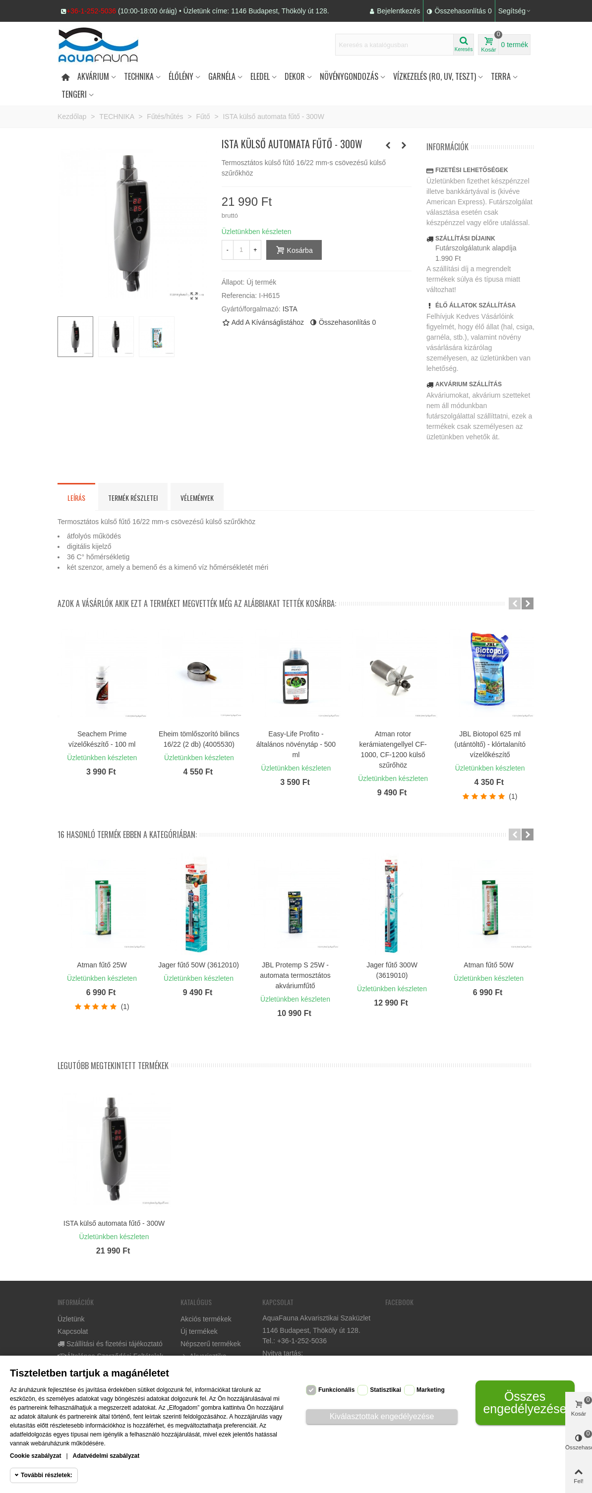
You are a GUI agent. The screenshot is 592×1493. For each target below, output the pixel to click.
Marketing (430, 1389)
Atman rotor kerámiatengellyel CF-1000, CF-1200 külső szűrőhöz (392, 749)
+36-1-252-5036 (91, 11)
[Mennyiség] (241, 250)
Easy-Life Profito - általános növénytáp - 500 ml (296, 744)
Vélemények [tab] (197, 497)
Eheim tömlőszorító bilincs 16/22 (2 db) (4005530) (199, 739)
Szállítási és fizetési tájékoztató (110, 1344)
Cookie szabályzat (35, 1455)
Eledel (260, 76)
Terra (501, 76)
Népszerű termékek (210, 1344)
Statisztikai (385, 1389)
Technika (139, 76)
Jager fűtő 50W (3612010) (198, 965)
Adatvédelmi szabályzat (106, 1455)
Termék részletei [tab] (133, 497)
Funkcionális (336, 1389)
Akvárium (93, 76)
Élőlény (181, 76)
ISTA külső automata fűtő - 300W (114, 1223)
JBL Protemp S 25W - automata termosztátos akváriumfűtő (295, 975)
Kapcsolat (73, 1331)
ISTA (290, 309)
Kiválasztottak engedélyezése (382, 1416)
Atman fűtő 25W (101, 965)
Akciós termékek (206, 1319)
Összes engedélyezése (524, 1402)
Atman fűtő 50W (488, 965)
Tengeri (74, 94)
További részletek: (46, 1475)
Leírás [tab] (76, 497)
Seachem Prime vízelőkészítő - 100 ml (101, 739)
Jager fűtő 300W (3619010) (391, 970)
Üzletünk (71, 1319)
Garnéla (222, 76)
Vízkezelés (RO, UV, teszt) (434, 76)
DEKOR (295, 76)
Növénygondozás (349, 76)
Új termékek (199, 1331)
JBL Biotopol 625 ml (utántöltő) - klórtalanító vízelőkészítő (490, 744)
